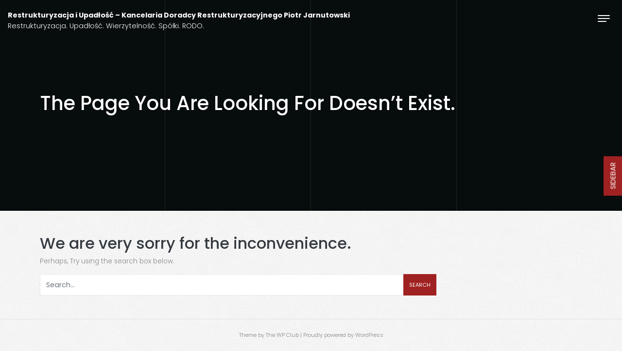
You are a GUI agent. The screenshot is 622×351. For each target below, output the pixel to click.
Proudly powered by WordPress (343, 335)
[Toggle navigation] (604, 18)
